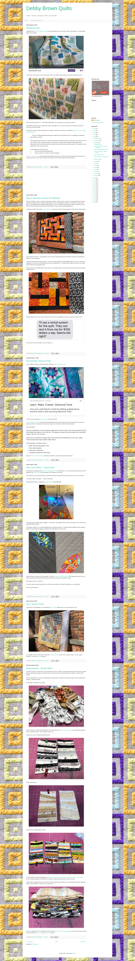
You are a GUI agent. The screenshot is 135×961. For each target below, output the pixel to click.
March (96, 171)
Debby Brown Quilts (49, 8)
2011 (94, 192)
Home (26, 20)
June (95, 165)
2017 (94, 180)
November (97, 140)
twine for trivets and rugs (65, 730)
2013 (94, 188)
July (95, 163)
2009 (94, 196)
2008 (94, 198)
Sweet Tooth (53, 607)
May (95, 167)
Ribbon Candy (54, 654)
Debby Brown (96, 120)
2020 (94, 134)
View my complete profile (97, 122)
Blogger (73, 953)
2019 (94, 136)
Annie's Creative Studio (41, 31)
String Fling (48, 932)
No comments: (46, 353)
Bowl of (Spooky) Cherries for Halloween (43, 198)
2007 (94, 200)
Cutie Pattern (37, 472)
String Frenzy (39, 932)
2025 (94, 130)
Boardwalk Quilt (32, 28)
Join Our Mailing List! (36, 20)
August (96, 161)
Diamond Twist (43, 419)
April (95, 169)
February (96, 173)
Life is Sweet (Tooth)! (35, 604)
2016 (94, 181)
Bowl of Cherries (47, 209)
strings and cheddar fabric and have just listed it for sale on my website (65, 877)
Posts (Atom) (35, 944)
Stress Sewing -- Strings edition (39, 668)
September (97, 159)
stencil (39, 656)
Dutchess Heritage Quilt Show (50, 470)
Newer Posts (29, 941)
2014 (94, 186)
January (96, 175)
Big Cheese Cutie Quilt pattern (62, 931)
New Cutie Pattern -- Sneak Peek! (40, 467)
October (96, 142)
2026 (94, 128)
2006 (94, 202)
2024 (94, 132)
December (97, 138)
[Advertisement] (56, 181)
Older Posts (83, 941)
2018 (94, 178)
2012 (94, 190)
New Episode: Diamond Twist (38, 361)
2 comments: (45, 166)
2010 (94, 194)
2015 (94, 184)
